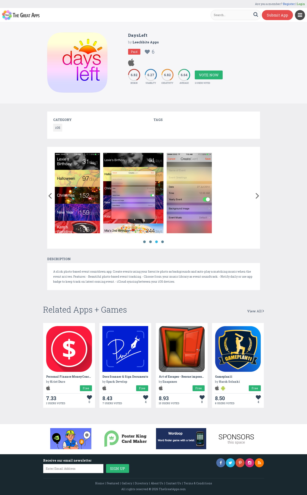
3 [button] (157, 242)
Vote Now (209, 75)
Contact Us (173, 483)
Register (289, 4)
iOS (57, 128)
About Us (157, 483)
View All (255, 311)
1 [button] (145, 242)
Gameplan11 (223, 376)
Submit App (277, 15)
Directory (141, 483)
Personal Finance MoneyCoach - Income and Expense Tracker (90, 376)
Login (301, 4)
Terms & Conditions (198, 483)
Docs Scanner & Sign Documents (125, 376)
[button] (50, 195)
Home (99, 483)
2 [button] (151, 242)
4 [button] (163, 242)
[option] (77, 194)
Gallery (127, 483)
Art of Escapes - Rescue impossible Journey (189, 376)
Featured (113, 483)
